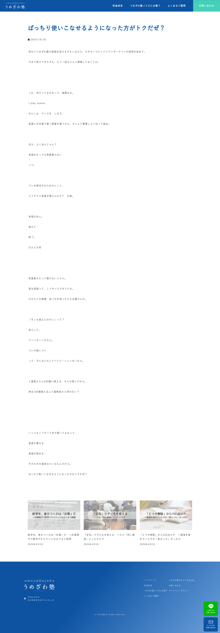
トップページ (150, 580)
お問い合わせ (175, 585)
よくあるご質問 (177, 6)
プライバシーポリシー (179, 590)
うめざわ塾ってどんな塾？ (145, 6)
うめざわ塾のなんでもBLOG (181, 580)
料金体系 (118, 6)
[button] (206, 6)
